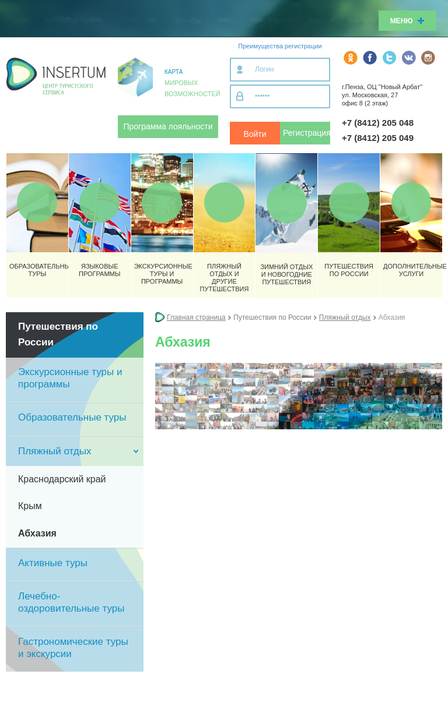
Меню (407, 21)
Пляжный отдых (345, 317)
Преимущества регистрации (280, 46)
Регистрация (306, 132)
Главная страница (196, 317)
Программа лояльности (168, 126)
